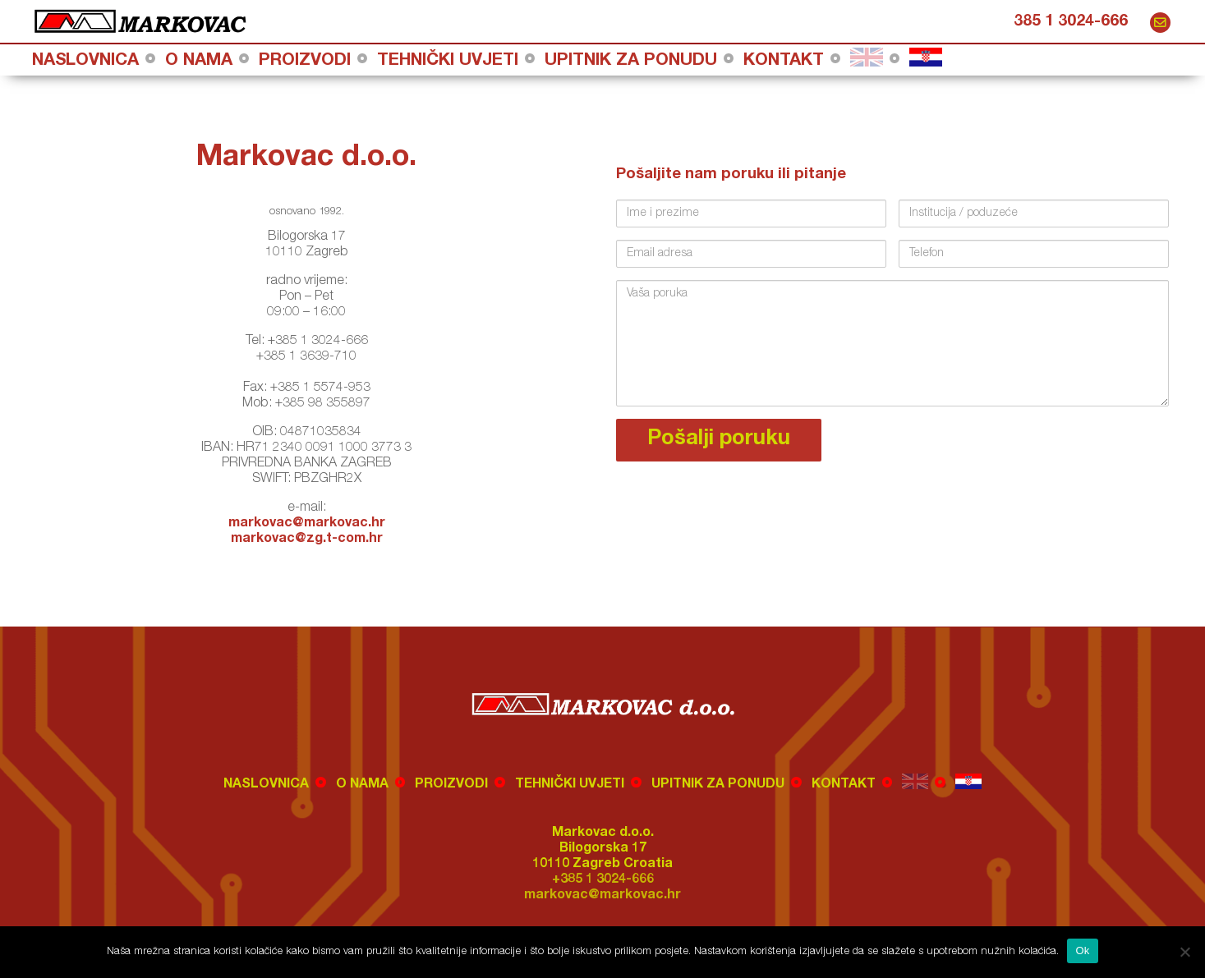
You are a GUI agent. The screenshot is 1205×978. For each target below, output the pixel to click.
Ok (1082, 950)
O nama (198, 61)
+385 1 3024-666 (603, 880)
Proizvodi (305, 61)
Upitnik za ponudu (631, 61)
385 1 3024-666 (1071, 22)
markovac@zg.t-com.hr (307, 539)
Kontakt (783, 61)
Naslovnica (85, 61)
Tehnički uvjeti (447, 61)
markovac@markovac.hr (1160, 22)
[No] (1184, 952)
